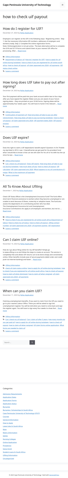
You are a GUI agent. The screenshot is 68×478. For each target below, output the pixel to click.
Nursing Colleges (9, 439)
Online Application (10, 442)
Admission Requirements (12, 394)
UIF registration (54, 225)
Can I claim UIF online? (20, 239)
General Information (10, 420)
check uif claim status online (16, 268)
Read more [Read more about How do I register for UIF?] (22, 51)
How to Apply (8, 423)
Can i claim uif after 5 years (37, 319)
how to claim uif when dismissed (15, 274)
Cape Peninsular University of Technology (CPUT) (21, 413)
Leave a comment (12, 71)
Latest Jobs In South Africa (13, 426)
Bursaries (6, 407)
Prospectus (7, 445)
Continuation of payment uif (16, 115)
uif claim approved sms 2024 (38, 65)
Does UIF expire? (16, 137)
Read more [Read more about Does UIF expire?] (19, 155)
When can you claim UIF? (22, 291)
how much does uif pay (28, 166)
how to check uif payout (17, 65)
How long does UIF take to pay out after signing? (34, 84)
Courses (6, 416)
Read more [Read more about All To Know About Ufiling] (7, 211)
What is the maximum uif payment (21, 172)
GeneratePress (54, 475)
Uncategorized (8, 458)
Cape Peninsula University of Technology (27, 4)
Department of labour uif (14, 59)
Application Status (10, 404)
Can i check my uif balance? (15, 164)
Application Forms (10, 400)
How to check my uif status (18, 223)
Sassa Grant (7, 449)
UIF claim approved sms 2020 (22, 169)
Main (5, 429)
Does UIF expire (33, 164)
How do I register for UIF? (23, 28)
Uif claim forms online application (46, 325)
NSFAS (5, 436)
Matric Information (10, 433)
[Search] (32, 342)
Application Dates (9, 397)
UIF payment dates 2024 (43, 121)
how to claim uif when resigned (40, 274)
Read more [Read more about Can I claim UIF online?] (37, 259)
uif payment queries (39, 225)
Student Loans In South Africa (14, 452)
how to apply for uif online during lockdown (44, 268)
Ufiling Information (12, 57)
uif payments (54, 65)
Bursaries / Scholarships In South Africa (18, 410)
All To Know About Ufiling (22, 186)
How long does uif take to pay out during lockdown (33, 118)
